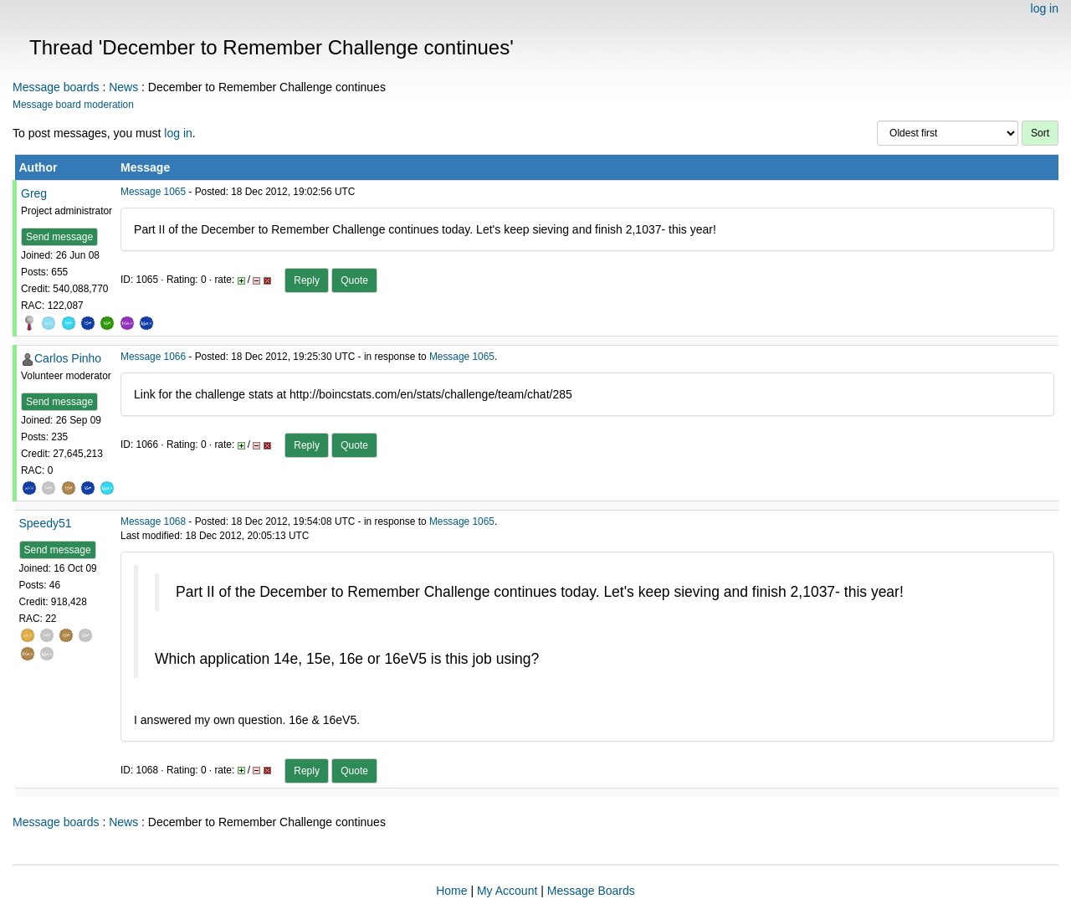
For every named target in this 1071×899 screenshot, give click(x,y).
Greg (34, 193)
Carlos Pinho (67, 358)
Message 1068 (153, 521)
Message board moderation (73, 104)
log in (1044, 8)
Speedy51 (45, 523)
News (123, 87)
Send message (59, 237)
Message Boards (591, 890)
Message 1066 (153, 356)
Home (451, 890)
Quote (354, 280)
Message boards (56, 87)
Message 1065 (153, 192)
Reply (307, 280)
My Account (507, 890)
